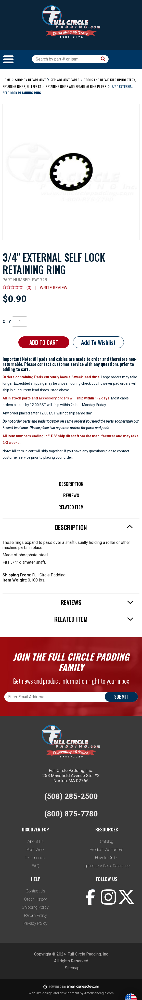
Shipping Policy (35, 907)
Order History (35, 899)
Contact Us (35, 891)
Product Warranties (106, 849)
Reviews (71, 495)
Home (6, 79)
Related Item (71, 507)
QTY (7, 321)
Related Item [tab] (94, 618)
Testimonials (35, 857)
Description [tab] (94, 527)
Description (71, 484)
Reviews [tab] (97, 602)
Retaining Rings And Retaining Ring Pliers (76, 86)
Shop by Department (30, 79)
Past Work (36, 849)
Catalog (106, 841)
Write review (53, 287)
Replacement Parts (64, 79)
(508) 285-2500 (71, 796)
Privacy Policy (35, 923)
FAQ (35, 865)
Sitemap (72, 967)
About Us (36, 841)
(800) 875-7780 (71, 813)
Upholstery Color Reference (107, 865)
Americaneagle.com (99, 993)
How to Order (106, 857)
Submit (121, 696)
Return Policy (35, 915)
